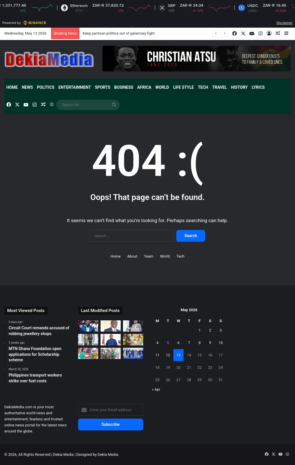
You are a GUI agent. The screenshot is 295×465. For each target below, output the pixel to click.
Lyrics (258, 87)
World (162, 87)
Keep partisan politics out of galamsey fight (118, 33)
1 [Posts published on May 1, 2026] (199, 330)
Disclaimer (285, 22)
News (27, 87)
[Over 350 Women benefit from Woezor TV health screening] (88, 353)
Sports (102, 87)
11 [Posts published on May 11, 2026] (157, 355)
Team (149, 256)
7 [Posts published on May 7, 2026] (189, 343)
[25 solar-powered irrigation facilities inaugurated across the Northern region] (111, 353)
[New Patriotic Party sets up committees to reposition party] (111, 339)
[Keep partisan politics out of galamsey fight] (88, 326)
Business (123, 87)
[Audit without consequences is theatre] (111, 326)
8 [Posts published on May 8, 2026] (199, 343)
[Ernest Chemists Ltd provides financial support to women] (133, 339)
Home (12, 87)
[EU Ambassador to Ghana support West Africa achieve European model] (133, 353)
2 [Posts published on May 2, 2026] (210, 330)
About (132, 256)
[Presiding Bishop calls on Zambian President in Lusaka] (88, 339)
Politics (45, 87)
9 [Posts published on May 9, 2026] (210, 343)
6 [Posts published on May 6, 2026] (178, 343)
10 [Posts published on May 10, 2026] (221, 343)
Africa (144, 87)
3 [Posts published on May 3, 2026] (221, 330)
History (239, 87)
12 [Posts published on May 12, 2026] (168, 355)
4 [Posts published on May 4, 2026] (157, 343)
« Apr (156, 389)
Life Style (183, 87)
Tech (203, 87)
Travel (219, 87)
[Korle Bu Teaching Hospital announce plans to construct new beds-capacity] (133, 326)
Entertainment (74, 87)
